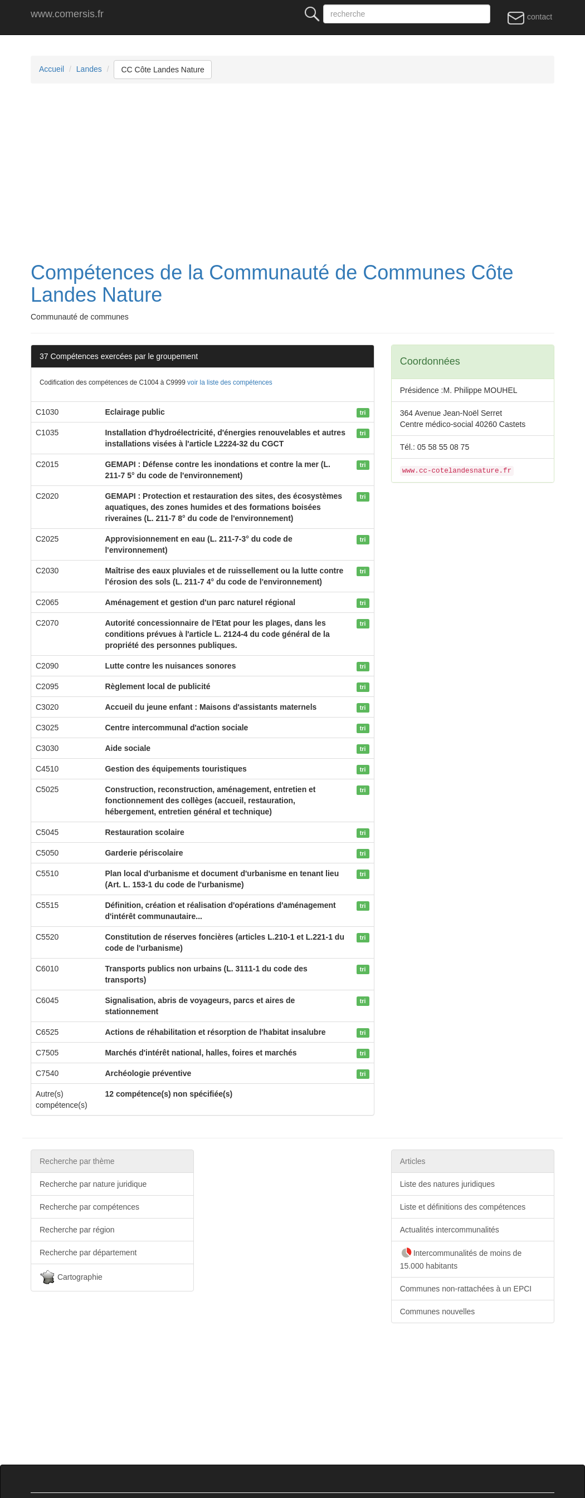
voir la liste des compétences (229, 382)
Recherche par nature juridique (93, 1184)
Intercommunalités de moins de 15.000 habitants (461, 1258)
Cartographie (71, 1277)
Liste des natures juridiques (447, 1184)
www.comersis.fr (67, 13)
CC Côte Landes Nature (162, 69)
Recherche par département (88, 1252)
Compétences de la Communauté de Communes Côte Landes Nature (272, 283)
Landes (89, 69)
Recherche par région (77, 1229)
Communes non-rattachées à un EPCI (466, 1288)
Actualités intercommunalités (449, 1229)
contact (529, 17)
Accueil (51, 69)
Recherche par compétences (89, 1206)
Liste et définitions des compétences (463, 1206)
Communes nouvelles (437, 1311)
